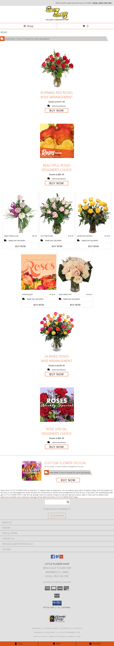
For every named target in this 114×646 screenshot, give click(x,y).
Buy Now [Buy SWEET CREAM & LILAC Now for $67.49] (20, 246)
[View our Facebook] (53, 557)
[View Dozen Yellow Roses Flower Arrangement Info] (93, 213)
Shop (28, 26)
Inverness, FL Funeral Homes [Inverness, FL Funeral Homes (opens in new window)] (45, 628)
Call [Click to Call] (19, 643)
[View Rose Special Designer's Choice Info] (57, 404)
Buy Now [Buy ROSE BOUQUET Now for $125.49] (38, 304)
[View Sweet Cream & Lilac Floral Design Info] (20, 213)
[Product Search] (57, 502)
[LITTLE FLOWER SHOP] (57, 20)
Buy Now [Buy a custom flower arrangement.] (68, 480)
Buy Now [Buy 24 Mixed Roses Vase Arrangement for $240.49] (56, 374)
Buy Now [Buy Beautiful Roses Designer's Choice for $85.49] (56, 183)
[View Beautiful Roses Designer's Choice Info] (57, 141)
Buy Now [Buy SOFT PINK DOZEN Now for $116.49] (57, 246)
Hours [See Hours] (95, 643)
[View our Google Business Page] (57, 557)
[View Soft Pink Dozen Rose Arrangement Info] (57, 213)
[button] (57, 603)
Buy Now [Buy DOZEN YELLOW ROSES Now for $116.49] (93, 246)
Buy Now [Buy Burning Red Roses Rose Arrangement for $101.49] (56, 110)
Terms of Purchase (57, 636)
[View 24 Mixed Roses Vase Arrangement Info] (57, 332)
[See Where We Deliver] (57, 515)
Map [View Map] (57, 643)
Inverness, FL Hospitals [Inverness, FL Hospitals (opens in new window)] (71, 628)
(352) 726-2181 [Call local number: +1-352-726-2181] (105, 3)
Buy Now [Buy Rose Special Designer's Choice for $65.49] (56, 447)
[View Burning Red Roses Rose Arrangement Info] (57, 68)
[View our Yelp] (61, 557)
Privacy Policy (40, 636)
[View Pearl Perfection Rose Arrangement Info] (75, 272)
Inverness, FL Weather (44, 632)
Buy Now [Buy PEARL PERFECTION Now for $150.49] (75, 304)
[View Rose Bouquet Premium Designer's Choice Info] (38, 272)
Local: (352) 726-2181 (57, 576)
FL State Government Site (68, 632)
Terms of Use (74, 636)
